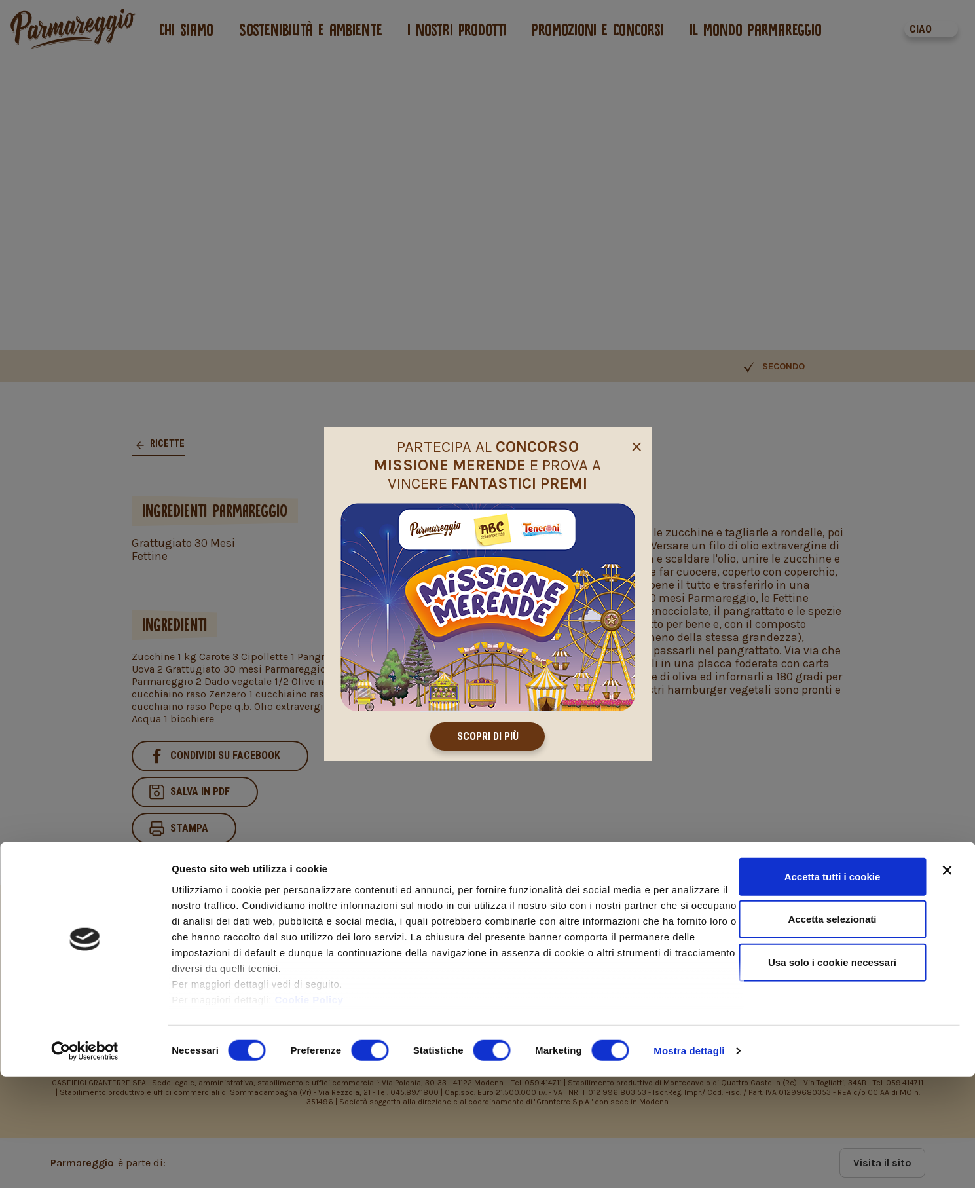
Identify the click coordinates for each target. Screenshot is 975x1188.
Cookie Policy (309, 1111)
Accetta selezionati (832, 1030)
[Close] (636, 445)
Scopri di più (488, 736)
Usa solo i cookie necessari (832, 1073)
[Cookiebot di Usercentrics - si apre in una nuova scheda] (85, 1162)
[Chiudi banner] (946, 981)
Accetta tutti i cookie (832, 987)
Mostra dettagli (688, 1162)
